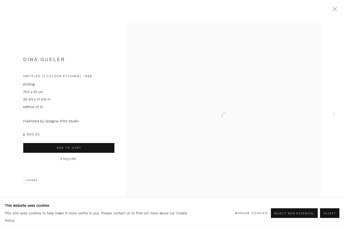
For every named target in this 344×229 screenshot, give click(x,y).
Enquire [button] (67, 159)
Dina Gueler (44, 59)
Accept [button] (329, 213)
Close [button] (333, 10)
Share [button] (32, 180)
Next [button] (334, 114)
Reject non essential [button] (294, 213)
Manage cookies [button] (251, 213)
